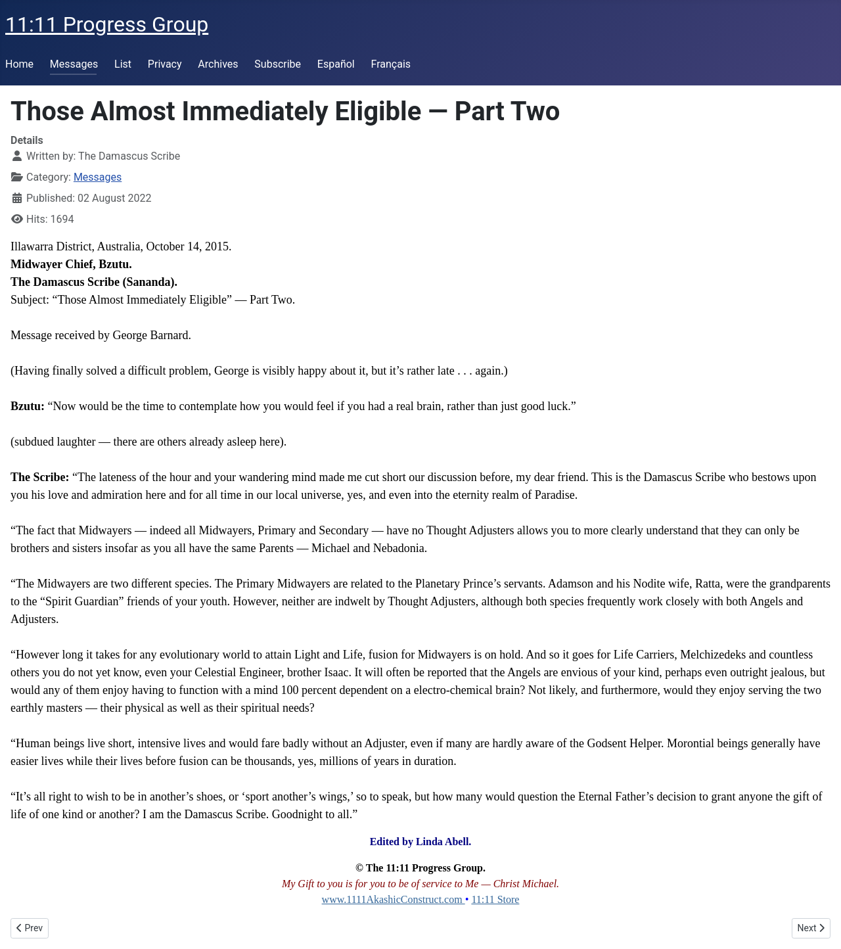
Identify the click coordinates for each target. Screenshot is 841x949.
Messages (74, 64)
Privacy (165, 64)
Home (19, 64)
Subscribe (277, 64)
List (122, 64)
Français (391, 64)
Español (336, 64)
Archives (218, 64)
